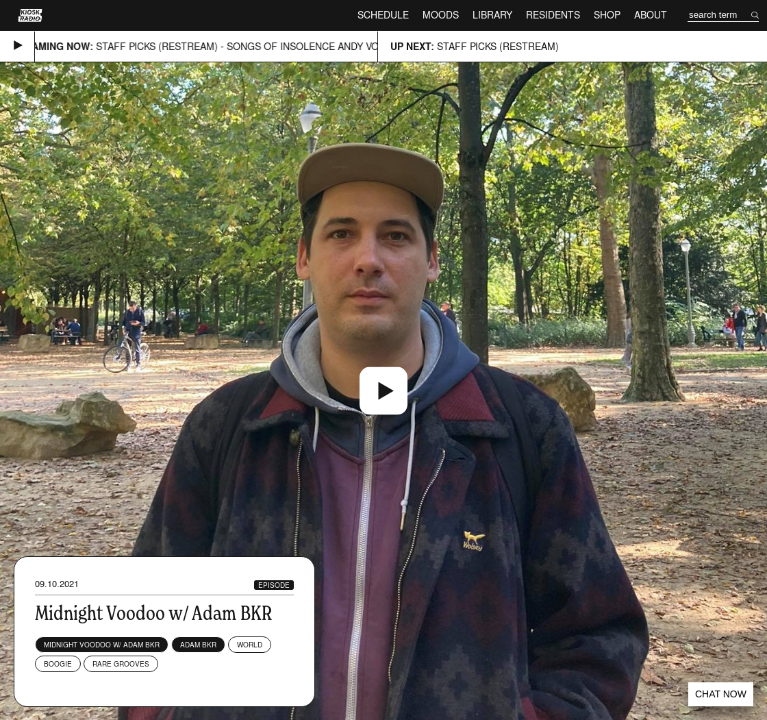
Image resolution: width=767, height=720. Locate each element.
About (650, 14)
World (249, 644)
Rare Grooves (120, 664)
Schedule (383, 14)
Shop (607, 14)
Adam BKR (198, 644)
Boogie (58, 664)
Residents (553, 14)
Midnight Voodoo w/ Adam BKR (102, 644)
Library (492, 14)
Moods (441, 14)
